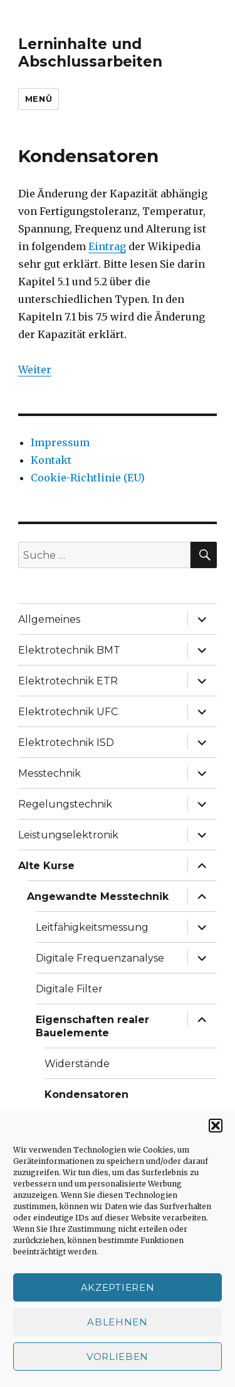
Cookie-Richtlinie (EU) (88, 477)
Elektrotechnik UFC (68, 712)
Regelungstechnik (65, 804)
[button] (215, 1125)
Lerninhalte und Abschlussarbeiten (90, 52)
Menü (38, 99)
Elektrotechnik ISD (66, 742)
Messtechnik (49, 773)
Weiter (34, 369)
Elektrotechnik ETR (68, 681)
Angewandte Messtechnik (98, 896)
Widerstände (77, 1064)
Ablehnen (117, 1322)
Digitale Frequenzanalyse (100, 958)
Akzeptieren (118, 1287)
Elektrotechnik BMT (69, 650)
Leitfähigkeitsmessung (92, 927)
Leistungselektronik (68, 835)
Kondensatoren (86, 1094)
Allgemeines (49, 619)
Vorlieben (117, 1356)
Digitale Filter (69, 989)
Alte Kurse (46, 866)
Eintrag (107, 246)
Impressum (60, 442)
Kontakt (51, 460)
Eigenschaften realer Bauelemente (92, 1026)
